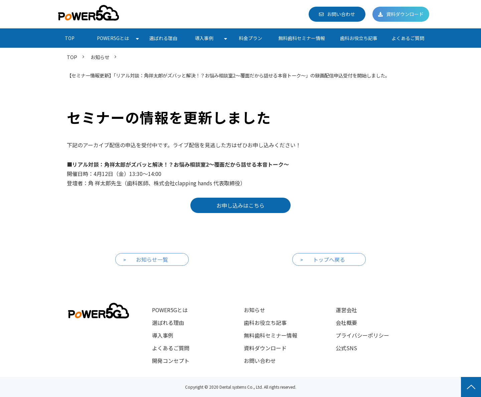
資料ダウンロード (405, 14)
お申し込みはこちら (240, 205)
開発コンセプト (170, 361)
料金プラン (250, 38)
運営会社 (346, 310)
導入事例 (204, 38)
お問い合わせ (341, 14)
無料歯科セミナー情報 (301, 38)
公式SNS (346, 348)
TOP (69, 38)
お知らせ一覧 (152, 259)
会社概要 (346, 323)
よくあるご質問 (407, 38)
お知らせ (100, 56)
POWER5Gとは (113, 38)
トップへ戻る (329, 259)
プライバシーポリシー (362, 335)
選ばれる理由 (163, 38)
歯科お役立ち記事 (358, 38)
